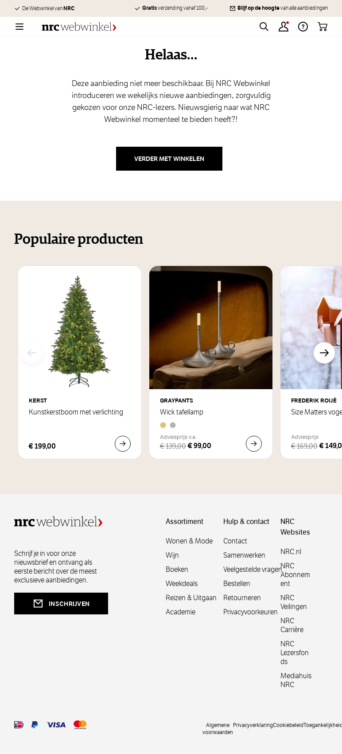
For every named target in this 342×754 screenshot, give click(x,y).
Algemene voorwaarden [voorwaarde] (217, 728)
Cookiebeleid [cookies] (288, 724)
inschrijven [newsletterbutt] (61, 603)
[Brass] (163, 425)
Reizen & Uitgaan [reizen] (191, 597)
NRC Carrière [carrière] (291, 625)
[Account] (283, 26)
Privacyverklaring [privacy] (253, 724)
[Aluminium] (172, 425)
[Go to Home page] (79, 26)
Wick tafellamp (181, 412)
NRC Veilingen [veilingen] (293, 602)
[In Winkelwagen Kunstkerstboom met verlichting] (123, 444)
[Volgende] (324, 352)
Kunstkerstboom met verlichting (76, 412)
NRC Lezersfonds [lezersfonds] (294, 652)
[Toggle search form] (264, 26)
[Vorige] (32, 352)
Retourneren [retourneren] (242, 597)
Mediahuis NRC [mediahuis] (295, 680)
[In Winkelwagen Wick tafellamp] (254, 444)
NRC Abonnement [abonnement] (295, 574)
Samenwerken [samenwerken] (244, 555)
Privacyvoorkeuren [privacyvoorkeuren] (250, 612)
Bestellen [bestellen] (236, 583)
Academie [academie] (180, 612)
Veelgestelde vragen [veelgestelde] (252, 569)
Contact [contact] (235, 541)
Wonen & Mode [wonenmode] (189, 541)
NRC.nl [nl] (290, 551)
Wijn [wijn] (172, 555)
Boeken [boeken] (177, 569)
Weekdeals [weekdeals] (182, 583)
